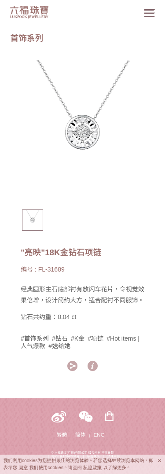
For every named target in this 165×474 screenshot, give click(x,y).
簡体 (80, 434)
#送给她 (59, 345)
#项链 (95, 338)
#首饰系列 (35, 338)
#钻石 (60, 338)
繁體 (62, 434)
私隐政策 (92, 467)
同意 (23, 467)
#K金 (77, 338)
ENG (99, 434)
